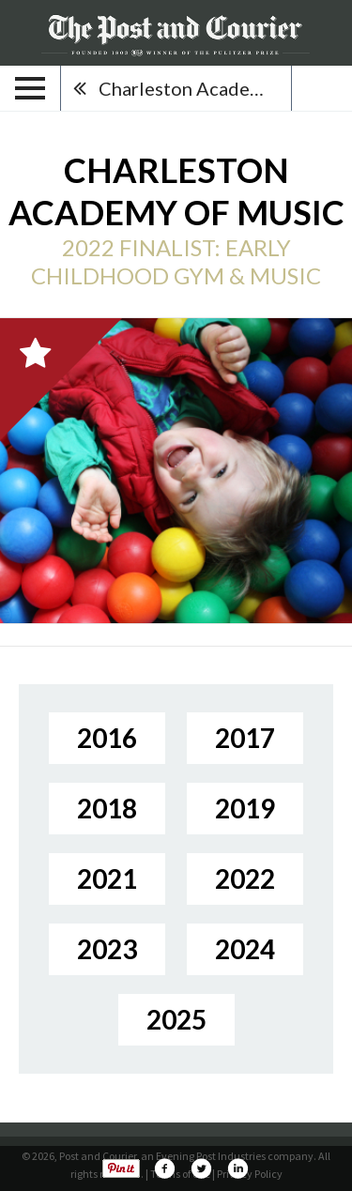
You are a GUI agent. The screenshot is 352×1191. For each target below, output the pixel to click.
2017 (245, 738)
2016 (107, 738)
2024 (245, 949)
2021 (107, 878)
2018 (107, 808)
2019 (245, 808)
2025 (176, 1019)
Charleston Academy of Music (195, 88)
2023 (107, 949)
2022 (245, 878)
